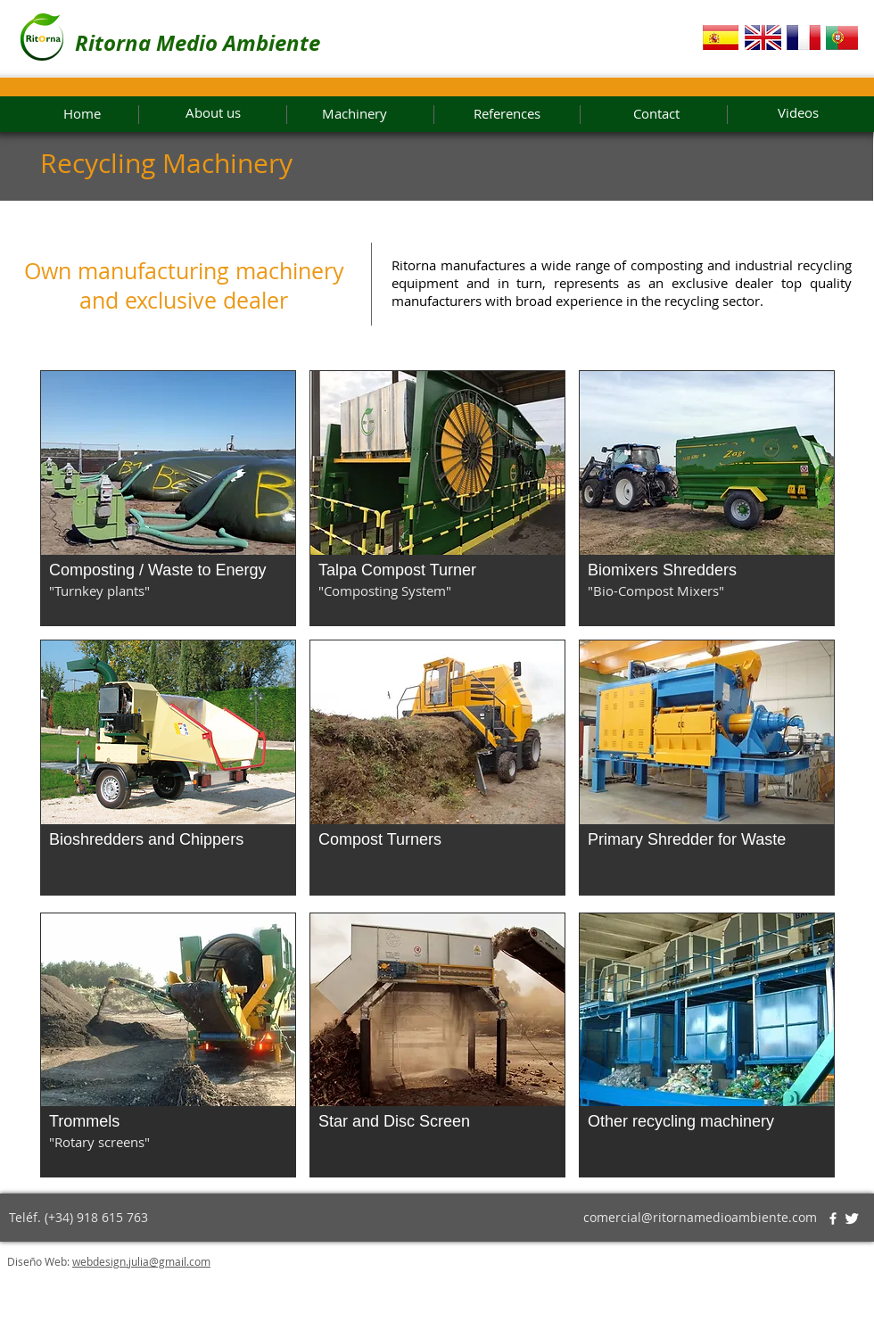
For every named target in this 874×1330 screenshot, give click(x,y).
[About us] (213, 113)
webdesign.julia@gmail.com (141, 1261)
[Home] (82, 114)
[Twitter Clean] (852, 1218)
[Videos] (818, 113)
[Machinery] (354, 114)
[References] (507, 114)
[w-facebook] (833, 1218)
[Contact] (656, 114)
